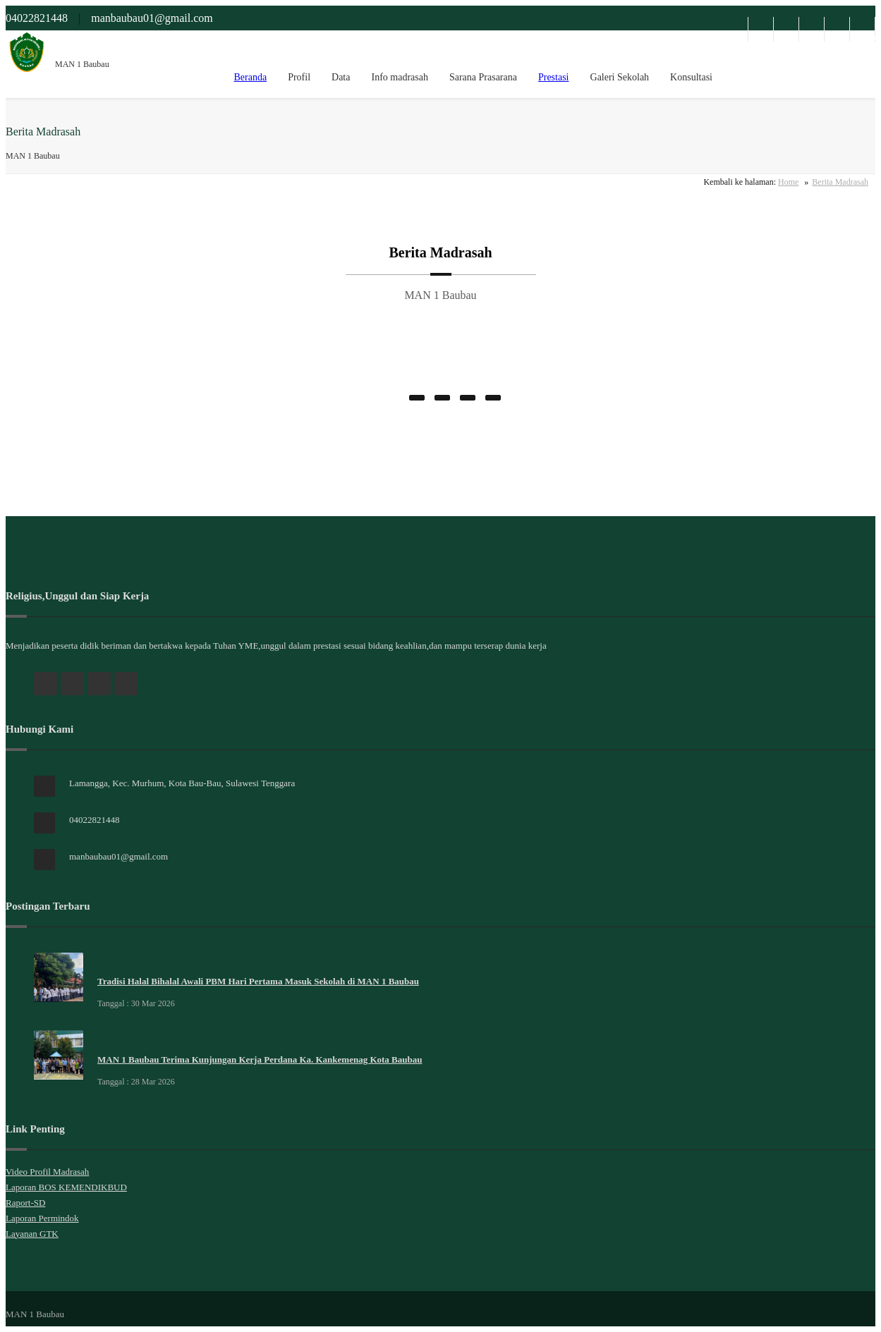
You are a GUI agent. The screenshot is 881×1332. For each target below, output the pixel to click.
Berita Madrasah (840, 182)
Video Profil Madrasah (47, 1171)
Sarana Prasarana (483, 77)
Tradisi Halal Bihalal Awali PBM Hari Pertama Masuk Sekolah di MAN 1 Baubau (258, 981)
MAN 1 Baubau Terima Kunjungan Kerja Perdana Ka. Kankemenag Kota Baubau (259, 1059)
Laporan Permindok (42, 1218)
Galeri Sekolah (620, 77)
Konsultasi (691, 77)
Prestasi (553, 77)
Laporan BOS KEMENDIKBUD (66, 1187)
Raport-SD (25, 1202)
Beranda (250, 77)
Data (341, 77)
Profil (299, 77)
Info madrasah (399, 77)
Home (788, 182)
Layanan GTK (32, 1233)
